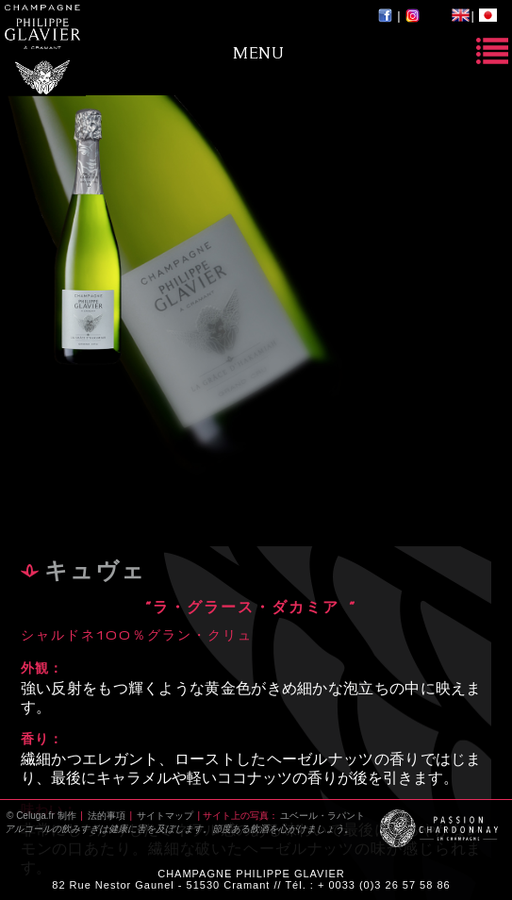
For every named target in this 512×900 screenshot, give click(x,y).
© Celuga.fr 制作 (41, 815)
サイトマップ (165, 815)
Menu (258, 52)
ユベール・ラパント (322, 815)
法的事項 (106, 815)
